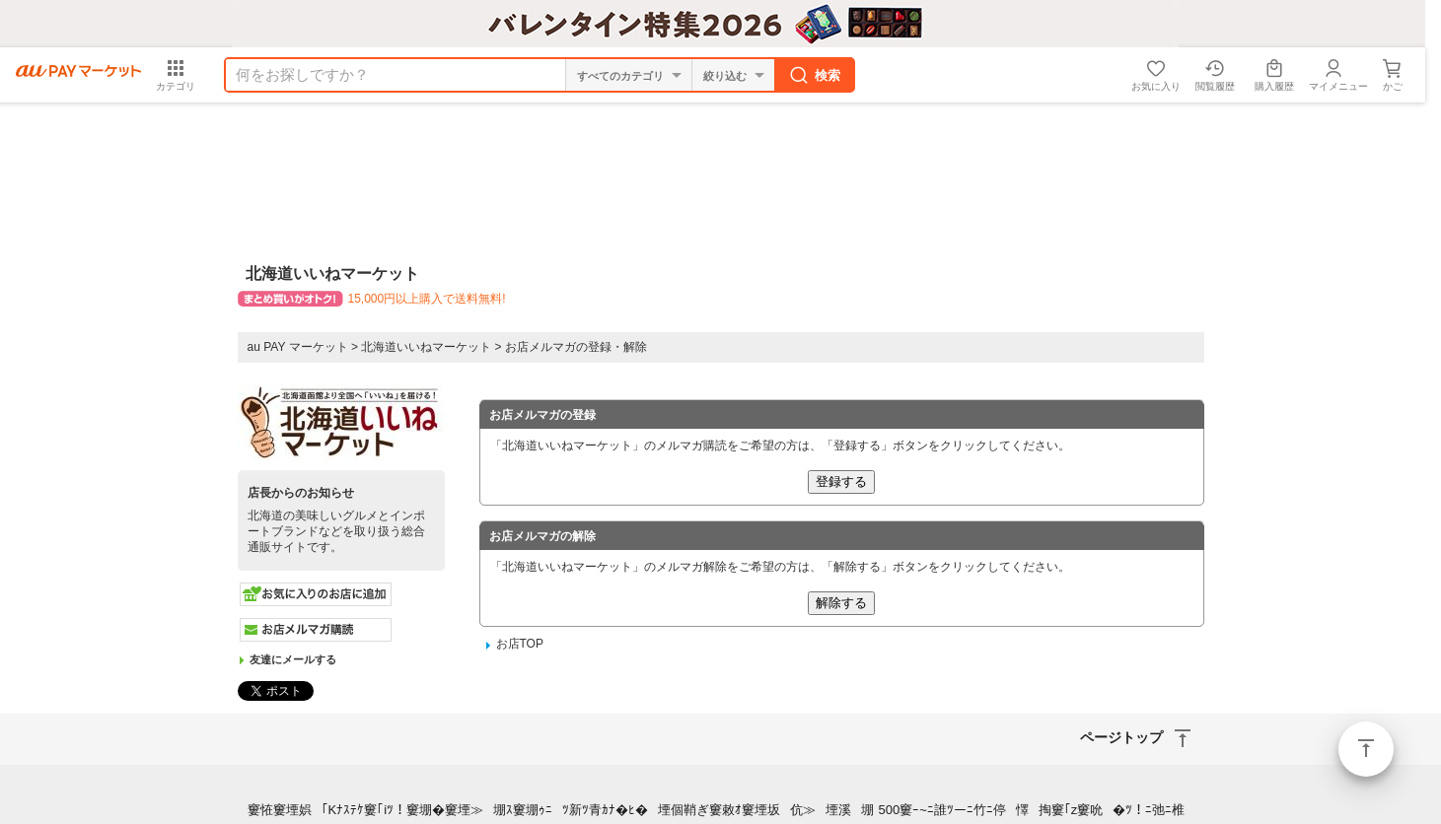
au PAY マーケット (298, 347)
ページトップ (1366, 749)
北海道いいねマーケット (426, 347)
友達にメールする (293, 659)
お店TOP (519, 644)
